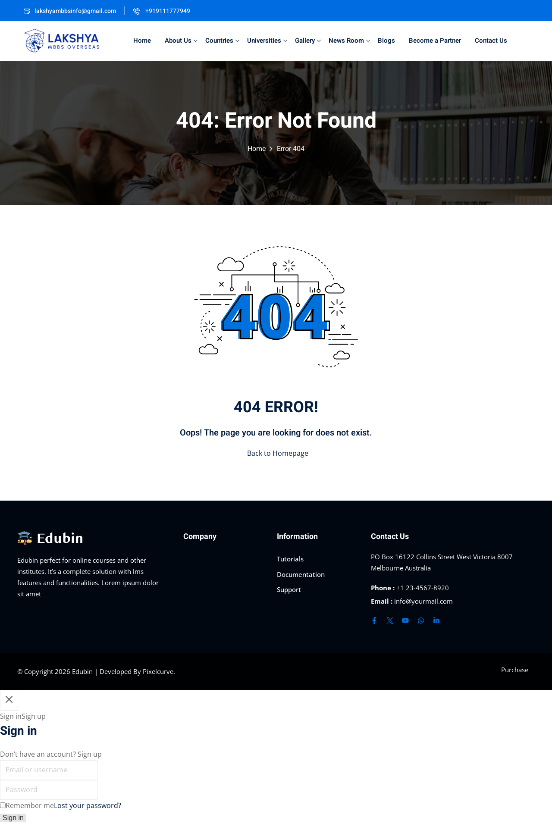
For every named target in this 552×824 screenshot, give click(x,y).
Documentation (301, 574)
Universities (267, 40)
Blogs (386, 40)
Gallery (308, 40)
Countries (222, 40)
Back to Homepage (276, 453)
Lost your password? (87, 805)
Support (289, 589)
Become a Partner (435, 40)
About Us (181, 40)
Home (142, 40)
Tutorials (290, 559)
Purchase (514, 669)
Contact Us (491, 40)
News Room (349, 40)
